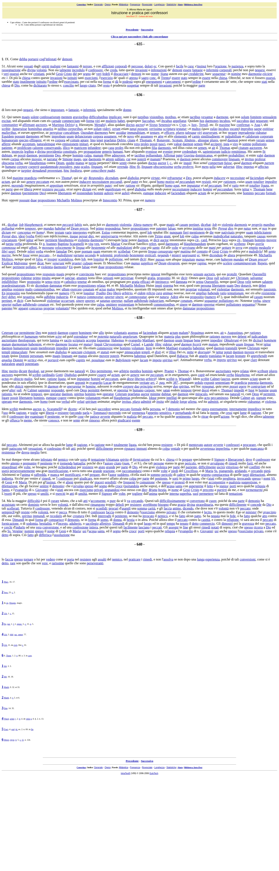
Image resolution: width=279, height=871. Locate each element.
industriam (156, 300)
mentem (66, 117)
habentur (199, 348)
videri (106, 129)
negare (232, 132)
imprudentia (246, 132)
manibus (269, 224)
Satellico (142, 244)
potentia (103, 336)
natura (81, 297)
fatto (182, 516)
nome (155, 74)
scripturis (79, 340)
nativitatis (228, 232)
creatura (78, 516)
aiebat (107, 308)
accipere (216, 144)
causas (261, 236)
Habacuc (183, 356)
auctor (140, 125)
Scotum (177, 140)
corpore (22, 167)
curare (55, 501)
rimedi (233, 463)
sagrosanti (189, 255)
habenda (213, 293)
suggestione (249, 482)
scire (58, 336)
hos (201, 121)
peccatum (42, 181)
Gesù (59, 74)
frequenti (129, 482)
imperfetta (223, 448)
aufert (125, 193)
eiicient (267, 74)
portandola (132, 486)
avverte (105, 416)
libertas (140, 379)
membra (135, 371)
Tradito (101, 293)
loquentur (103, 340)
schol (12, 719)
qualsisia (234, 482)
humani (118, 151)
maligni (55, 66)
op (7, 603)
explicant (94, 232)
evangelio (135, 340)
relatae (128, 267)
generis (107, 151)
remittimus (238, 151)
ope (85, 159)
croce (119, 486)
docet (205, 390)
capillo (70, 360)
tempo (171, 523)
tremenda (66, 463)
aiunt (167, 236)
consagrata (165, 251)
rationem (230, 181)
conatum (88, 289)
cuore (213, 501)
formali (271, 193)
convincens (86, 274)
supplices (147, 263)
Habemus (117, 340)
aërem (110, 159)
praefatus (110, 140)
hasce (126, 228)
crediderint (196, 74)
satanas (105, 300)
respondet (57, 390)
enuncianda (218, 375)
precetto (208, 490)
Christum (242, 278)
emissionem (70, 144)
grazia (182, 504)
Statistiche (171, 4)
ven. (97, 244)
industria (62, 297)
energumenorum (128, 382)
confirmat (243, 125)
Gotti (59, 375)
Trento (165, 78)
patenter (161, 228)
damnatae (189, 308)
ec (155, 66)
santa (178, 486)
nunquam (176, 232)
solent (35, 117)
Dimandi (18, 520)
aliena (192, 401)
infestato (46, 459)
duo (136, 386)
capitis (80, 360)
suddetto (123, 474)
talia (212, 167)
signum (261, 398)
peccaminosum (225, 193)
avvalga (78, 486)
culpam (88, 263)
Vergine (17, 531)
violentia (125, 224)
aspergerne (196, 486)
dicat (40, 263)
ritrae (205, 416)
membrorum (47, 348)
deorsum (203, 352)
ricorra (258, 527)
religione (233, 520)
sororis (105, 244)
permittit (94, 390)
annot (20, 634)
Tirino (159, 236)
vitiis (28, 719)
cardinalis (48, 375)
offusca (15, 420)
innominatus (178, 240)
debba (23, 59)
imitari (83, 144)
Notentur (246, 300)
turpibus (143, 117)
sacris (68, 340)
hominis (78, 155)
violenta (270, 401)
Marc (6, 582)
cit (197, 240)
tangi (133, 129)
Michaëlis (63, 200)
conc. (153, 78)
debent (242, 336)
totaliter (258, 181)
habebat (60, 228)
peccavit (68, 224)
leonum (240, 356)
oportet (109, 297)
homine (91, 386)
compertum (215, 163)
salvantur (256, 278)
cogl (42, 59)
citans (131, 140)
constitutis (70, 151)
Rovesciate (147, 4)
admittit (146, 401)
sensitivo (165, 413)
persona (206, 285)
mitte (190, 352)
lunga (201, 559)
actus (102, 289)
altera (231, 255)
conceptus (24, 232)
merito (13, 371)
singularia (230, 401)
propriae (191, 289)
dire (144, 490)
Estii (38, 236)
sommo (155, 474)
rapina (201, 263)
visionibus (156, 117)
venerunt (58, 263)
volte (175, 247)
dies (230, 228)
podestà (127, 81)
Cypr (182, 125)
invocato (148, 516)
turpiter (26, 170)
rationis (7, 394)
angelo (203, 356)
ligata (265, 185)
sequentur (219, 74)
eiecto (50, 344)
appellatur (179, 121)
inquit (187, 163)
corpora (98, 136)
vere (45, 563)
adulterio (75, 523)
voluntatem (93, 398)
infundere (94, 148)
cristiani (39, 74)
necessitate (237, 178)
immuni (141, 448)
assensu (133, 332)
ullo (101, 332)
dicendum (111, 178)
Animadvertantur (191, 360)
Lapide (148, 344)
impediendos (124, 289)
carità (151, 508)
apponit (80, 382)
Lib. (5, 613)
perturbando (183, 413)
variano (78, 255)
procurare (249, 445)
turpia (92, 163)
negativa (28, 297)
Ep (5, 624)
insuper (52, 259)
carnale (56, 121)
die (212, 232)
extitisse (268, 129)
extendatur (81, 336)
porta (70, 559)
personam (36, 356)
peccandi (116, 181)
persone (159, 463)
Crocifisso (191, 471)
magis (26, 117)
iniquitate (188, 259)
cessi (229, 413)
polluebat (8, 228)
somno (246, 144)
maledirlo (255, 251)
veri (6, 74)
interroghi (104, 516)
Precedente (132, 29)
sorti (175, 478)
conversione (50, 527)
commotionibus (44, 289)
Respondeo (96, 178)
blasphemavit (33, 224)
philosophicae (199, 336)
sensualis (257, 289)
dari (252, 121)
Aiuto (180, 4)
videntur (26, 278)
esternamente (219, 409)
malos (111, 289)
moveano (48, 247)
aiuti (211, 478)
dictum (86, 189)
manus (79, 163)
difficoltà (33, 501)
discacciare (121, 74)
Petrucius (215, 240)
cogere (73, 332)
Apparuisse (19, 129)
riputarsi (129, 448)
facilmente (130, 527)
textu (207, 228)
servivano (188, 247)
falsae (86, 267)
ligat (251, 390)
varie (68, 232)
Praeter (169, 371)
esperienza (212, 559)
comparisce (56, 520)
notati (215, 527)
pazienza (237, 66)
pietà (267, 471)
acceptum (28, 144)
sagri (11, 251)
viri (97, 121)
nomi (266, 478)
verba (19, 163)
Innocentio (110, 200)
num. (126, 463)
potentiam (32, 364)
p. (77, 125)
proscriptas (134, 274)
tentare (154, 132)
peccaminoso (219, 398)
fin (32, 729)
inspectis (17, 151)
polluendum (154, 155)
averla (259, 244)
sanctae (70, 278)
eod (12, 729)
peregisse (56, 132)
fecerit (197, 344)
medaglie (265, 247)
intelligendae (141, 308)
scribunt (262, 371)
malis (29, 289)
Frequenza (135, 4)
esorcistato (71, 81)
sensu (49, 282)
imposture (57, 110)
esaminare (37, 416)
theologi (33, 371)
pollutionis (259, 144)
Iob (21, 224)
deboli (120, 504)
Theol (6, 719)
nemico (63, 459)
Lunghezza (159, 4)
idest (22, 236)
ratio (235, 185)
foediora (76, 170)
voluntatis (62, 308)
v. (12, 698)
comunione (147, 482)
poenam (87, 251)
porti (233, 486)
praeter (77, 263)
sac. (16, 634)
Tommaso (99, 413)
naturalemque (46, 144)
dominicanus (204, 155)
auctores (41, 125)
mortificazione (58, 471)
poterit (141, 159)
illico (66, 148)
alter (12, 390)
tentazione (98, 459)
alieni (69, 482)
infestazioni (159, 70)
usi (84, 531)
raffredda (40, 474)
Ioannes (51, 244)
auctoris (209, 274)
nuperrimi (20, 375)
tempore (30, 228)
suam (249, 232)
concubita (126, 144)
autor (112, 474)
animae (168, 293)
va (128, 501)
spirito (124, 459)
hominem (85, 332)
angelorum (130, 336)
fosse (26, 255)
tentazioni (235, 493)
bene (269, 189)
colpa (166, 448)
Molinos (76, 200)
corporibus (75, 129)
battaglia (79, 463)
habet (121, 121)
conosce (53, 420)
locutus (73, 344)
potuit (228, 352)
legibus (29, 151)
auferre (109, 193)
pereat (83, 236)
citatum (244, 148)
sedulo (198, 382)
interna (174, 493)
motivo (170, 181)
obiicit (19, 386)
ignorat (155, 274)
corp (30, 655)
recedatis (56, 516)
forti (250, 463)
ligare (5, 398)
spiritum (91, 401)
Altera (137, 224)
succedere (104, 409)
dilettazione (10, 486)
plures (180, 132)
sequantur (211, 300)
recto (56, 282)
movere (37, 159)
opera (205, 409)
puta (226, 144)
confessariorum (50, 117)
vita (90, 244)
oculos (85, 167)
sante (156, 247)
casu (111, 148)
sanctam (76, 352)
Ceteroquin (113, 240)
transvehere (266, 352)
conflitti (254, 467)
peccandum (187, 181)
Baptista (63, 244)
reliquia (260, 486)
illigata (145, 185)
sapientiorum (211, 151)
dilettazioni (257, 474)
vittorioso (232, 467)
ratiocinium (47, 336)
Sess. (6, 592)
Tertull (203, 125)
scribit (6, 129)
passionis (270, 289)
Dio (16, 85)
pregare (187, 459)
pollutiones (226, 300)
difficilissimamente (173, 501)
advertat (228, 167)
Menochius (114, 263)
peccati (157, 527)
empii (24, 247)
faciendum (257, 178)
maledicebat (221, 236)
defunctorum (83, 136)
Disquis (12, 603)
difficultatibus (98, 117)
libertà (50, 413)
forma (107, 81)
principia (146, 386)
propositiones (47, 200)
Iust (194, 125)
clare (254, 360)
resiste (25, 512)
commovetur (95, 297)
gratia (151, 278)
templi (6, 352)
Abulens (189, 140)
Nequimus (197, 332)
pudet (111, 170)
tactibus (195, 117)
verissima (155, 129)
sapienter (44, 390)
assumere (110, 136)
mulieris (111, 121)
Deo (58, 155)
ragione (21, 413)
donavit (246, 285)
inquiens (132, 232)
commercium (71, 121)
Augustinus (235, 332)
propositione (244, 255)
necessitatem (100, 181)
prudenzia (119, 85)
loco (225, 240)
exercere (76, 289)
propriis (257, 224)
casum (183, 224)
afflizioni (108, 66)
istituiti (72, 78)
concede (255, 504)
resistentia (268, 293)
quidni (70, 163)
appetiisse (37, 132)
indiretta (7, 478)
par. (9, 624)
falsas (171, 228)
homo (160, 181)
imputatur (193, 185)
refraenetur (174, 178)
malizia (132, 416)
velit (248, 282)
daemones (212, 121)
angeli (20, 364)
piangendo (226, 471)
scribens (239, 244)
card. (204, 240)
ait (213, 148)
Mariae (115, 244)
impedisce (254, 409)
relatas (101, 285)
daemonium (20, 344)
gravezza (248, 523)
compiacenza (220, 474)
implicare (115, 117)
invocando (244, 478)
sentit (123, 163)
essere (187, 70)
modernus (25, 409)
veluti (81, 401)
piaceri (99, 482)
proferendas (139, 398)
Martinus (58, 125)
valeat (178, 144)
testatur (181, 129)
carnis (196, 136)
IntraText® (126, 773)
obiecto (18, 379)
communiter (10, 125)
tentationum (235, 293)
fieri (186, 232)
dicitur (257, 340)
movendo (17, 185)
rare (12, 563)
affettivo (105, 523)
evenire (168, 151)
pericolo (190, 463)
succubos (243, 121)
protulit (232, 274)
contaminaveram (244, 263)
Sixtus (153, 125)
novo (130, 136)
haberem (226, 259)
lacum (230, 356)
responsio (49, 274)
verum (116, 129)
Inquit (98, 344)
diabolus (133, 178)
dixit (158, 352)
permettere (206, 493)
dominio (33, 504)
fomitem (255, 117)
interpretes (80, 232)
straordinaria (204, 504)
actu (207, 398)
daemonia (254, 74)
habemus (140, 356)
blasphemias (37, 163)
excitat (6, 121)
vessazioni (35, 448)
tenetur (82, 282)
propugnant (118, 282)
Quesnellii (259, 274)
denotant (264, 360)
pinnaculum (19, 352)
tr (19, 719)
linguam (234, 159)
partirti (222, 490)
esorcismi (91, 78)
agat (176, 185)
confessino (54, 448)
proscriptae (90, 200)
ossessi (14, 74)
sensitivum (71, 185)
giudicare (86, 478)
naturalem (8, 364)
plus (178, 336)
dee (27, 416)
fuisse (228, 163)
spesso (256, 478)
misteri (176, 255)
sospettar (133, 85)
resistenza (8, 452)
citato (92, 85)
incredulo (78, 70)
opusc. (19, 624)
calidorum (252, 136)
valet (260, 155)
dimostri (227, 523)
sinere (119, 297)
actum (6, 181)
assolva (168, 559)
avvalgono (217, 463)
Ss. (216, 471)
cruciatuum (9, 240)
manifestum (113, 189)
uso (5, 413)
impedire (271, 181)
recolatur (125, 236)
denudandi (39, 170)
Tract (6, 729)
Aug (257, 125)
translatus (215, 356)
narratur (52, 159)
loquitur (98, 259)
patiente (7, 148)
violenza (161, 467)
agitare (158, 371)
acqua (170, 486)
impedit (239, 390)
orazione (220, 66)
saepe (258, 129)
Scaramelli (77, 244)
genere (30, 181)
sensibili (110, 482)
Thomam (145, 140)
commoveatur (138, 297)
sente (76, 420)
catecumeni (173, 81)
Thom (8, 655)
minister (251, 512)
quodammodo (49, 167)
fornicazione (141, 459)
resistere (47, 189)
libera (28, 189)
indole (174, 401)
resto (106, 85)
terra (239, 247)
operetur (116, 300)
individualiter (240, 297)
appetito (153, 413)
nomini (29, 531)
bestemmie (98, 247)
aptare (84, 140)
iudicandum (259, 336)
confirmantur (46, 178)
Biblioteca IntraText (193, 4)
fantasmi (73, 66)
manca (54, 474)
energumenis (180, 375)
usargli (126, 508)
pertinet (194, 224)
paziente (191, 467)
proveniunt (54, 170)
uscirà (221, 467)
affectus (263, 167)
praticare (134, 559)
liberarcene (235, 459)
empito (253, 247)
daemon (232, 140)
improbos (247, 129)
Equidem (8, 136)
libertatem (65, 193)
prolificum (24, 148)
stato (184, 78)
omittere (111, 304)
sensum (198, 274)
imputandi (159, 289)
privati (98, 490)
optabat (158, 232)
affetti (33, 247)
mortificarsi (73, 474)
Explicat (7, 263)
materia (169, 336)
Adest (174, 297)
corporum (266, 136)
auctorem (255, 148)
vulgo (214, 129)
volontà (41, 70)
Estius (106, 232)
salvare (225, 278)
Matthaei (148, 340)
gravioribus (80, 117)
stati (264, 81)
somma (142, 508)
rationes (255, 332)
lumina (54, 340)
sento (272, 251)
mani (212, 247)
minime (155, 394)
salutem (267, 282)
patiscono (15, 448)
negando (163, 255)
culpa (88, 155)
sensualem (269, 117)
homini (207, 189)
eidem (141, 293)
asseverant (210, 132)
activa (158, 386)
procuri (113, 508)
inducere (219, 178)
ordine (53, 81)
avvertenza (207, 448)
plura (136, 401)
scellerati (13, 508)
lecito (208, 512)
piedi (174, 471)
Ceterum (7, 332)
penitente (53, 416)
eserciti (60, 493)
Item (149, 348)
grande (110, 467)
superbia (185, 493)
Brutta (153, 490)
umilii (44, 493)
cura (190, 66)
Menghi (99, 125)
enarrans (106, 251)
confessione (81, 527)
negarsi (260, 70)
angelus (7, 360)
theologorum (26, 340)
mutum (6, 344)
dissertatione (56, 382)
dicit (156, 240)
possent (142, 129)
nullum (17, 304)
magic (19, 603)
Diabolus (70, 375)
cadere (181, 474)
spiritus (167, 360)
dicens (72, 409)
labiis (78, 224)
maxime (224, 125)
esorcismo (86, 490)
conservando (52, 148)
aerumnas (205, 236)
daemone (222, 117)
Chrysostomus (113, 344)
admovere (118, 155)
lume (243, 413)
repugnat (208, 386)
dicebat (12, 224)
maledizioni (124, 247)
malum (183, 332)
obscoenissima (163, 167)
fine (185, 527)
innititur (198, 228)
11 (23, 740)
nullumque (173, 300)
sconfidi (101, 508)
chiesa (26, 78)
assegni (174, 527)
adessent (103, 386)
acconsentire (217, 482)
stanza (224, 486)
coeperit (33, 167)
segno (87, 74)
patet (134, 181)
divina (31, 70)
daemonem (61, 371)
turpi (246, 474)
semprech (8, 512)
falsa (39, 259)
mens (205, 167)
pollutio (31, 267)
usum (70, 136)
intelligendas (169, 274)
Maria (209, 471)
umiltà (82, 493)
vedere (50, 559)
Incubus (166, 121)
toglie (34, 413)
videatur (261, 132)
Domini (24, 356)
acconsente (98, 501)
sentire (44, 486)
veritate (144, 382)
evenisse (151, 151)
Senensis (164, 125)
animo (177, 508)
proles (145, 144)
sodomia (32, 523)
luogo (83, 85)
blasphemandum (195, 244)
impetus (249, 167)
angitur (116, 401)
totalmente (121, 445)
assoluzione (62, 535)
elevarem (173, 263)
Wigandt (184, 379)
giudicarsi (124, 420)
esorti (8, 493)
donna (117, 520)
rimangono (97, 504)
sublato (119, 159)
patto (197, 516)
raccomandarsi (132, 471)
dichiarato (40, 85)
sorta (83, 459)
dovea (25, 452)
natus (247, 228)
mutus (88, 344)
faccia (168, 508)
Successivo (147, 29)
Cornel (135, 344)
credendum (189, 151)
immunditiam (136, 132)
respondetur (113, 228)
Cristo (68, 74)
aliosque (203, 140)
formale (136, 409)
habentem (34, 344)
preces (84, 228)
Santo (5, 490)
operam (7, 401)
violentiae (223, 289)
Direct (6, 740)
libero (117, 293)
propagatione (92, 151)
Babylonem (123, 360)
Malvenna (20, 263)
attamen (82, 278)
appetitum (56, 185)
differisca (45, 535)
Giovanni (41, 490)
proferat (260, 159)
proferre (187, 167)
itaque (74, 236)
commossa (9, 247)
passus (160, 259)
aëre (161, 136)
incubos (225, 121)
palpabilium (233, 136)
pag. (162, 382)
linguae (188, 340)
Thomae (183, 371)
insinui (201, 66)
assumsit (42, 352)
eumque (148, 193)
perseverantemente (22, 471)
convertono (197, 501)
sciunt (254, 379)
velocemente (63, 247)
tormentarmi (254, 490)
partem (269, 163)
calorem (37, 148)
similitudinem (210, 136)
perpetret (103, 163)
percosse (137, 66)
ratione (130, 185)
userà (5, 471)
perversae (127, 278)
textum (59, 232)
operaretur (74, 386)
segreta (206, 474)
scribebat (124, 251)
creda (113, 70)
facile (179, 66)
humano (10, 167)
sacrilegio (91, 523)
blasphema (242, 375)
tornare (28, 559)
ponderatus (9, 382)
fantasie (197, 70)
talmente (65, 70)
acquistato (8, 504)
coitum (74, 140)
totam (5, 356)
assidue (121, 132)
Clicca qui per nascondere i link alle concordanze (139, 36)
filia (154, 148)
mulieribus (9, 132)
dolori (149, 66)
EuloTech (154, 773)
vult (216, 278)
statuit (105, 352)
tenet (100, 140)
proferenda (30, 244)
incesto (62, 523)
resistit (206, 181)
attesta (133, 78)
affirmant (28, 125)
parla (86, 413)
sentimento (183, 416)
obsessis (136, 193)
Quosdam (87, 132)
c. (171, 163)
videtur (167, 344)
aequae (56, 278)
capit (201, 375)
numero (150, 200)
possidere (65, 167)
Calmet (215, 379)
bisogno (163, 504)
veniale (175, 448)
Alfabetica (123, 4)
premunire (30, 463)
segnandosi (112, 490)
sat (42, 371)
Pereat (222, 228)
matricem (80, 148)
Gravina (189, 155)
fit (264, 151)
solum (245, 117)
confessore (95, 70)
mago (77, 159)
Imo (93, 140)
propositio (164, 278)
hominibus (35, 129)
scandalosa (65, 259)
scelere (228, 263)
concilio (68, 85)
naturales (236, 236)
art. (152, 382)
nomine (236, 74)
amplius (7, 289)
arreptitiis (97, 185)
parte (201, 85)
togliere (137, 493)
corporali (121, 66)
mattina (185, 251)
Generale (98, 4)
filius (172, 352)
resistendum (85, 193)
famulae (61, 251)
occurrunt (67, 300)
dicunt (23, 371)
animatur (103, 401)
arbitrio (127, 293)
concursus (36, 308)
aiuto (101, 467)
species (23, 140)
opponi (13, 200)
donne (127, 110)
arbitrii (150, 379)
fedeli (106, 74)
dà (116, 81)
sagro (145, 78)
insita (160, 401)
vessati (28, 66)
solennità (106, 255)
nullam (128, 300)
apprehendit (259, 356)
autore (208, 445)
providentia (54, 151)
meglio (34, 452)
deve (249, 459)
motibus (170, 117)
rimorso (94, 420)
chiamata (113, 459)
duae (33, 200)
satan (166, 390)
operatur (55, 394)
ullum (65, 289)
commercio (207, 523)
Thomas (224, 148)
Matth (6, 687)
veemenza (138, 413)
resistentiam (126, 304)
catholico (70, 282)
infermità (212, 70)
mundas (48, 228)
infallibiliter (10, 282)
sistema (168, 285)
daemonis (164, 148)
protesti (180, 482)
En (71, 267)
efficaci (145, 282)
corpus (14, 159)
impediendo (227, 344)
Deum (60, 163)
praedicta (30, 178)
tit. (17, 729)
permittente (46, 155)
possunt (20, 136)
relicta (150, 293)
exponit (209, 382)
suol (195, 493)
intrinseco (161, 282)
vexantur (207, 117)
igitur (245, 189)
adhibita (49, 297)
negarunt (262, 121)
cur (128, 159)
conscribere (98, 170)
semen (270, 140)
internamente (238, 409)
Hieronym (86, 125)
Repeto (262, 263)
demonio (174, 409)
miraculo (201, 394)
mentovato (196, 445)
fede (233, 516)
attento (15, 463)
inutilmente (27, 81)
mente (214, 413)
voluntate (137, 348)
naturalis (116, 336)
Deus (209, 278)
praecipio (269, 512)
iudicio (225, 151)
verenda (122, 167)
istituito (41, 81)
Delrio (69, 125)
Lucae (107, 382)
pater (179, 155)
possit (154, 144)
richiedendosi (67, 467)
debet (262, 285)
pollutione (116, 259)
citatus (132, 163)
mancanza (257, 448)
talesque (190, 132)
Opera (108, 4)
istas (39, 274)
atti (73, 448)
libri (5, 251)
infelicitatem (262, 232)
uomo (104, 520)
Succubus (148, 121)
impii (158, 285)
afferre (6, 144)
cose (143, 247)
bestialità (45, 523)
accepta (91, 340)
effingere (36, 140)
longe (183, 401)
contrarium (258, 386)
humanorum (10, 140)
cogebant (222, 244)
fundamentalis (35, 293)
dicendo (188, 508)
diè (75, 74)
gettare (226, 247)
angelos (48, 129)
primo (100, 228)
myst (12, 740)
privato (171, 512)
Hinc (132, 167)
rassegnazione (11, 70)
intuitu (46, 278)
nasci (161, 144)
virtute (155, 178)
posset (234, 386)
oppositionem (33, 386)
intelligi (171, 398)
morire (6, 255)
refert (152, 244)
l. (168, 163)
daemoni (106, 390)
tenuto (184, 523)
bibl (11, 634)
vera (137, 144)
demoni (67, 59)
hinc (67, 170)
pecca (63, 512)
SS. (273, 478)
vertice (32, 360)
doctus (130, 125)
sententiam (222, 382)
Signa (164, 74)
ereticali (150, 255)
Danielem (160, 356)
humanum (31, 336)
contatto (202, 251)
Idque (152, 398)
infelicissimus (59, 236)
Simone (67, 159)
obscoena (8, 163)
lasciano (144, 527)
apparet (23, 308)
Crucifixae (128, 244)
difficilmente (104, 448)
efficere (169, 132)
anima (26, 474)
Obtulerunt (231, 340)
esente (136, 420)
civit (15, 645)
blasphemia (66, 240)
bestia (162, 490)
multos (196, 129)
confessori (233, 445)
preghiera (229, 478)
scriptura (169, 129)
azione (225, 416)
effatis (31, 382)
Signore (219, 459)
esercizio (107, 78)
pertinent (51, 240)
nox (264, 228)
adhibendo (141, 300)
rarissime (58, 563)
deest (130, 379)
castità (205, 520)
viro (235, 144)
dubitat (166, 394)
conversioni (248, 559)
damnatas (55, 285)
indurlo (20, 527)
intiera (93, 527)
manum (98, 155)
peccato (59, 189)
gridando (241, 471)
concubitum (71, 132)
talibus (62, 129)
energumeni (154, 81)
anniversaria (109, 236)
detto (195, 523)
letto (210, 486)
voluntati (204, 289)
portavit (53, 360)
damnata (181, 282)
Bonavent (163, 140)
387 (175, 382)
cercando (257, 471)
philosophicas (11, 336)
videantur (254, 401)
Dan (6, 708)
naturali (80, 371)
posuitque (98, 360)
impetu (157, 360)
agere (243, 386)
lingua (80, 247)
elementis (180, 136)
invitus (249, 159)
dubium (7, 155)
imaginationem (34, 185)
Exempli (141, 278)
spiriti (45, 66)
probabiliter (236, 155)
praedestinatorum (13, 285)
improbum (59, 136)
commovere (220, 159)
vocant (234, 129)
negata (215, 516)
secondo (90, 255)
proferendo (121, 255)
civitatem (89, 352)
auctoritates (9, 340)
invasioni (141, 70)
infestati (51, 59)
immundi (39, 516)
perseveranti (95, 563)
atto (264, 516)
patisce (94, 416)
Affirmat (169, 155)
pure (113, 501)
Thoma (66, 178)
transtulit (231, 348)
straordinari (9, 467)
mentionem (197, 232)
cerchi (8, 527)
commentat (118, 232)
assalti (102, 559)
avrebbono (150, 504)
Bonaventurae (205, 371)
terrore (87, 66)
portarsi (33, 59)
